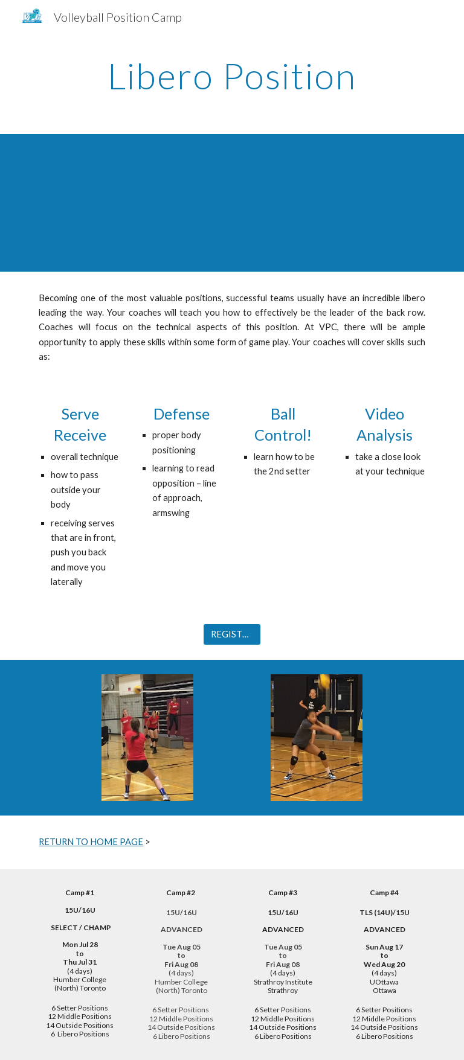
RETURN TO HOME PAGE (91, 842)
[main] (232, 75)
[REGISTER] (232, 634)
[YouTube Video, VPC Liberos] (231, 202)
